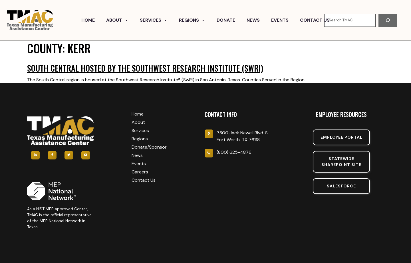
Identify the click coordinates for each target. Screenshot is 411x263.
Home (88, 20)
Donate (226, 20)
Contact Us (315, 20)
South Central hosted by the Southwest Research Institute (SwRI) (145, 68)
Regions (192, 20)
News (253, 20)
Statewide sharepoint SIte (341, 161)
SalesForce (341, 186)
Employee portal (341, 137)
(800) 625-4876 (234, 152)
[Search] (387, 20)
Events (280, 20)
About (117, 20)
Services (154, 20)
